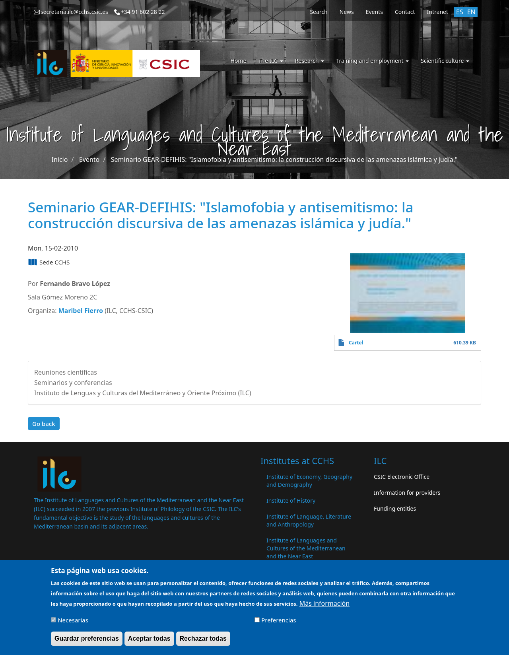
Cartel (356, 342)
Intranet (437, 12)
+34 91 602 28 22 (143, 12)
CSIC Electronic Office (401, 476)
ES (459, 12)
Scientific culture (445, 60)
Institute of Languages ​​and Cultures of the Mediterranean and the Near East (306, 548)
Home (239, 60)
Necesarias (73, 624)
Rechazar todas (203, 642)
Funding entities (395, 508)
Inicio (60, 159)
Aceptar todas (149, 642)
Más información (324, 607)
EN (471, 12)
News (347, 12)
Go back (43, 424)
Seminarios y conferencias (73, 382)
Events (374, 12)
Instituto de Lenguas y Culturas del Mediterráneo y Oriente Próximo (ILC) (142, 393)
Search (318, 12)
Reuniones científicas (65, 372)
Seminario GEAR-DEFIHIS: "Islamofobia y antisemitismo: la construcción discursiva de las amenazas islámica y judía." (284, 159)
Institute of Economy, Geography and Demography (309, 480)
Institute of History (290, 500)
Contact (405, 12)
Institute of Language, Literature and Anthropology (308, 520)
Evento (89, 159)
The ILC (270, 60)
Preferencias (278, 624)
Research (309, 60)
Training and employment (372, 60)
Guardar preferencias (86, 642)
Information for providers (407, 492)
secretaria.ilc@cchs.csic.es (74, 12)
